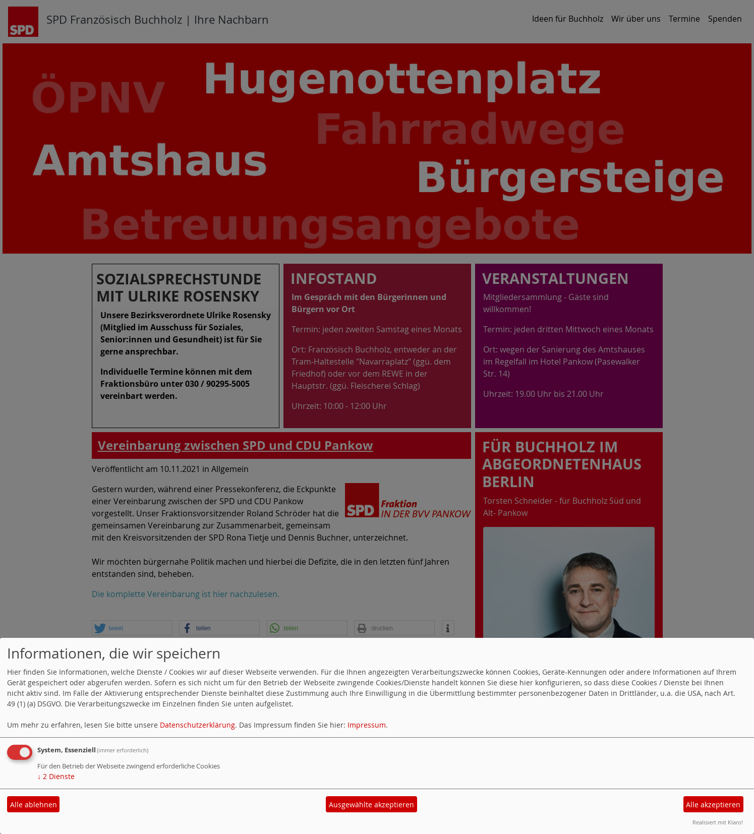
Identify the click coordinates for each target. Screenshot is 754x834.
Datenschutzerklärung (197, 725)
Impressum (366, 725)
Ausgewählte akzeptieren (371, 804)
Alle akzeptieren (713, 804)
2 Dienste (56, 776)
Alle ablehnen (33, 804)
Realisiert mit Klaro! (717, 822)
